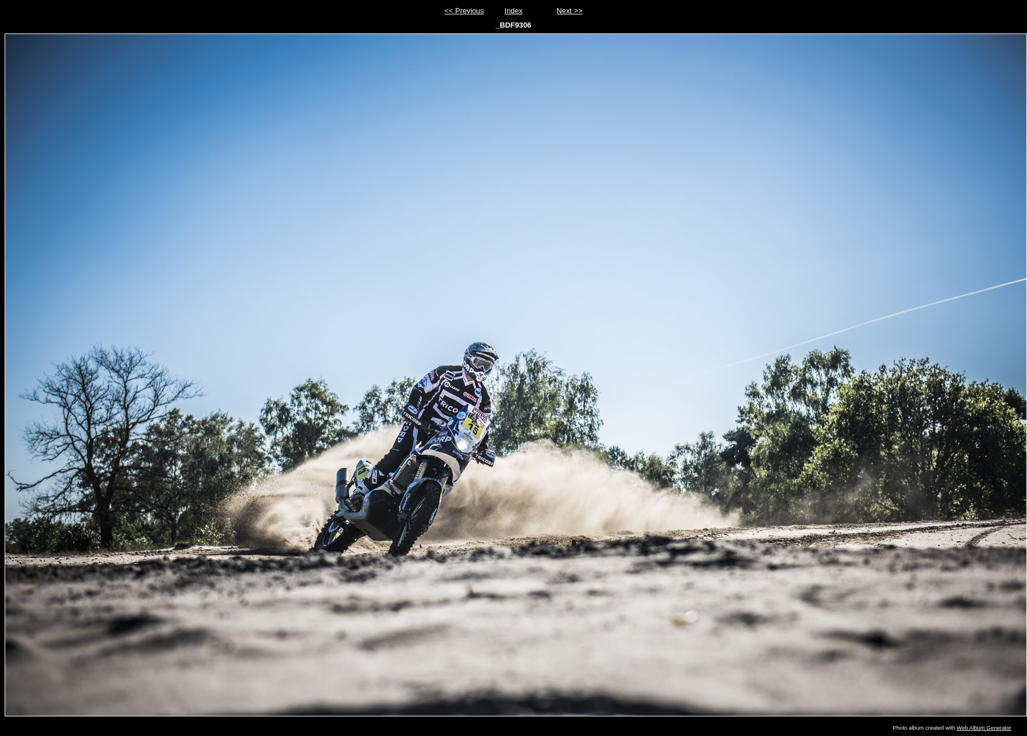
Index (513, 10)
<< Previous (464, 10)
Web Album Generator (984, 727)
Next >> (570, 10)
